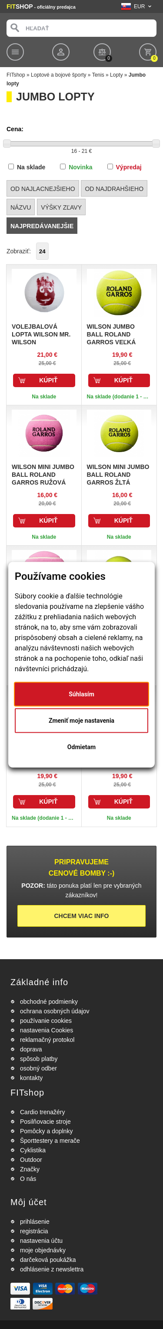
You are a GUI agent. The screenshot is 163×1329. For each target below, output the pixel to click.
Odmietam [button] (81, 746)
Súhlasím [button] (81, 693)
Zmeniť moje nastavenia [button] (81, 720)
